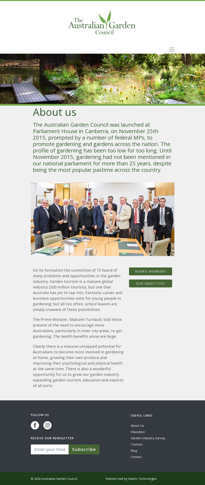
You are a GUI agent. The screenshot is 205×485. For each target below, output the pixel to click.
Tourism (137, 444)
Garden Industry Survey (148, 438)
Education (138, 432)
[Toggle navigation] (172, 49)
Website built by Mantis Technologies (131, 479)
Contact (136, 457)
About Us (137, 425)
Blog (134, 450)
